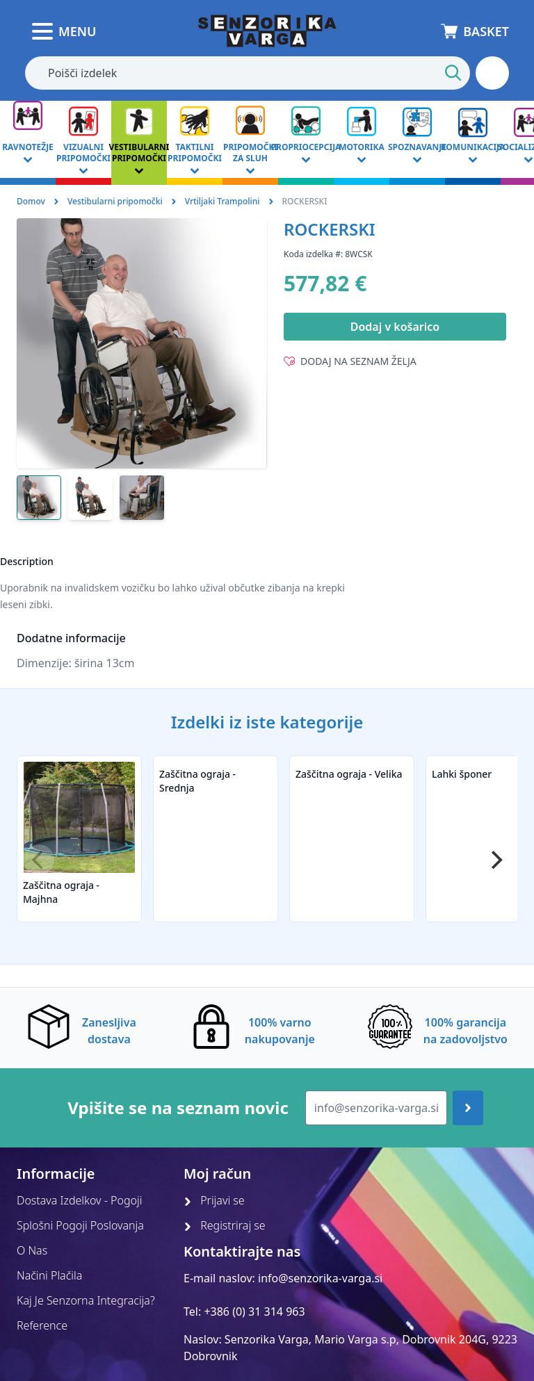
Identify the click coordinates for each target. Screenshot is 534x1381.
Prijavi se (214, 1200)
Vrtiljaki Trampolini (222, 201)
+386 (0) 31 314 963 (254, 1311)
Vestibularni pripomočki (115, 201)
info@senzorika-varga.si (320, 1278)
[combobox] (247, 73)
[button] (492, 73)
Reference (42, 1325)
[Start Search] (453, 73)
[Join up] (468, 1107)
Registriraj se (225, 1225)
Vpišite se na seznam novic (178, 1108)
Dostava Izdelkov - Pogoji (79, 1200)
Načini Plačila (49, 1275)
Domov (31, 201)
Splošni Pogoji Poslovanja (80, 1225)
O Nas (32, 1250)
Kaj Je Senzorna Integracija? (86, 1300)
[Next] (495, 859)
